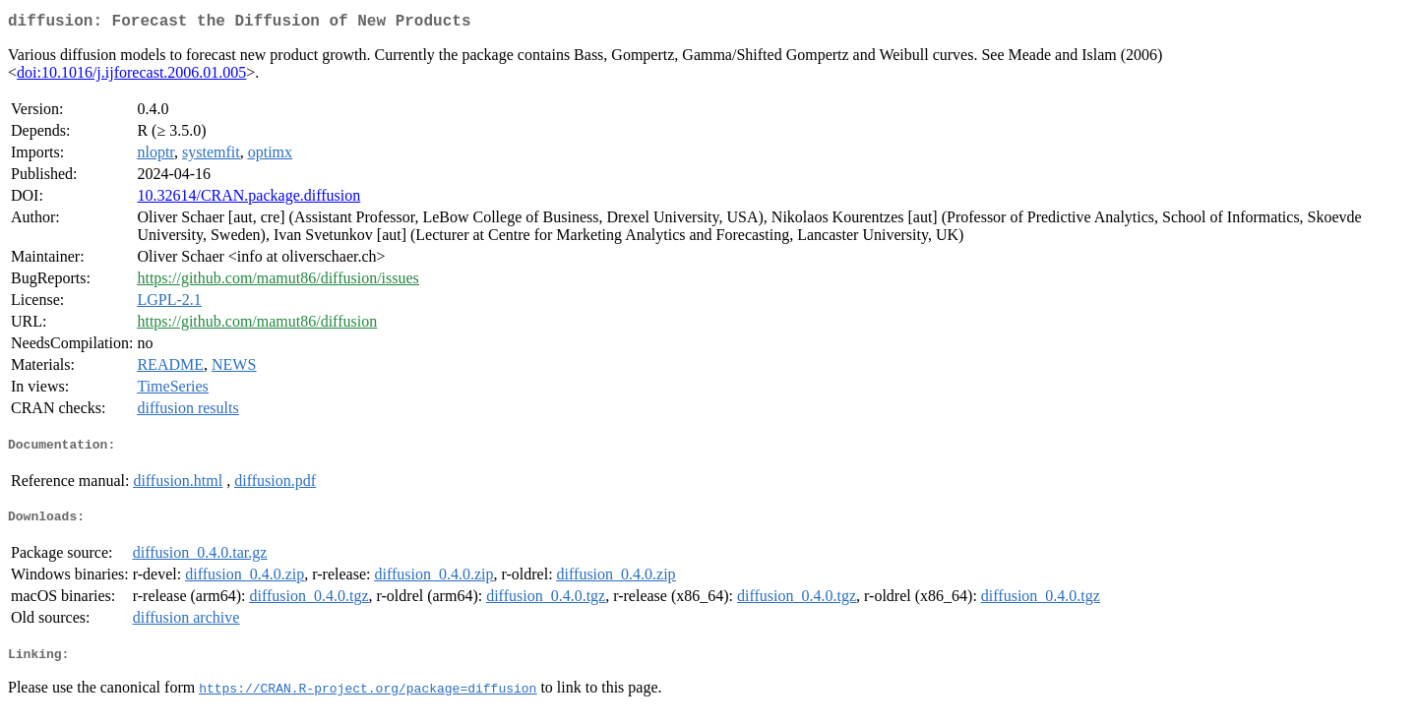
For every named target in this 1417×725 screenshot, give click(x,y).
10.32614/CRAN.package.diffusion (248, 199)
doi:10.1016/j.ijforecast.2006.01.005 (131, 76)
